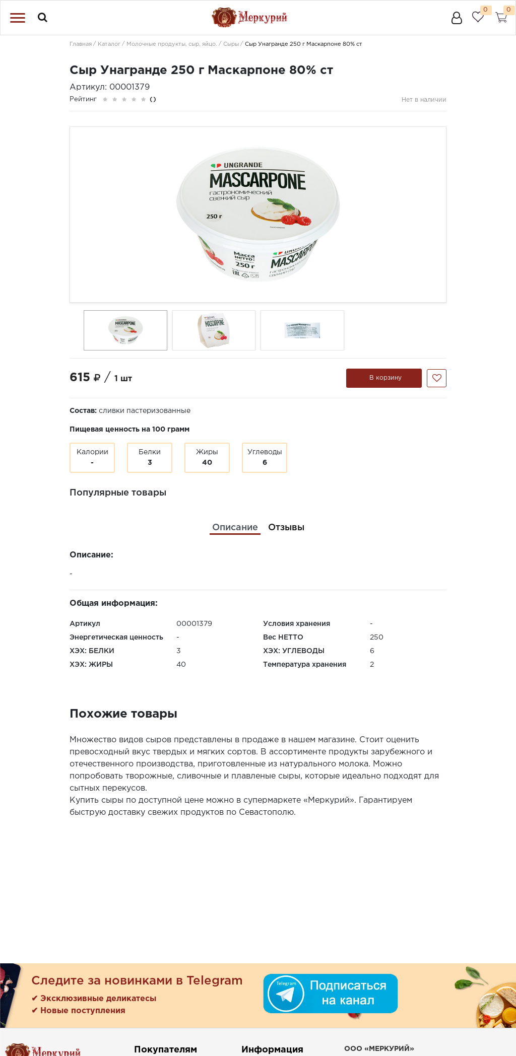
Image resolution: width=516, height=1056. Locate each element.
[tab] (235, 528)
